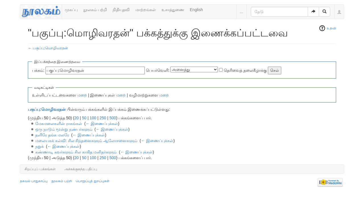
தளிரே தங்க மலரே (52, 135)
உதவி (331, 28)
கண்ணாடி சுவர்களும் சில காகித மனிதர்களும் (76, 152)
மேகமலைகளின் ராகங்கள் (58, 123)
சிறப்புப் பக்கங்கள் (40, 169)
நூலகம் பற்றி (95, 9)
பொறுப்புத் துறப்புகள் (92, 181)
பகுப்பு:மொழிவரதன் (50, 48)
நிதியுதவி (121, 9)
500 (112, 118)
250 (103, 118)
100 (93, 118)
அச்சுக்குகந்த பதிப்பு (81, 169)
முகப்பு (71, 9)
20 (76, 118)
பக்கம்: (38, 70)
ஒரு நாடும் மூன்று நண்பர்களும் (63, 129)
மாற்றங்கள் (145, 9)
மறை (82, 95)
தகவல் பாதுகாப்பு (33, 181)
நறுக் (39, 146)
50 (84, 118)
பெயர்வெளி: (157, 70)
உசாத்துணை (173, 9)
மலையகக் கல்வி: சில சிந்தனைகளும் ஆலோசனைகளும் (86, 140)
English (196, 9)
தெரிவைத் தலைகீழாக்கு (245, 70)
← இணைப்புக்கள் (102, 123)
